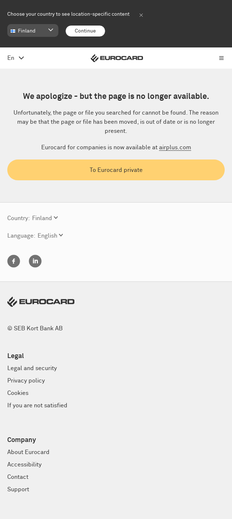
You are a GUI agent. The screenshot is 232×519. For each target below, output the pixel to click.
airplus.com (175, 147)
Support (18, 489)
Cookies (17, 393)
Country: (18, 218)
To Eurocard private (116, 170)
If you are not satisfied (37, 405)
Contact (17, 477)
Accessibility (24, 465)
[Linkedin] (35, 266)
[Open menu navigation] (221, 58)
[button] (32, 30)
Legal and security (32, 368)
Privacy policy (26, 381)
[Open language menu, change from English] (15, 58)
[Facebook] (13, 266)
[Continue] (85, 31)
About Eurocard (28, 452)
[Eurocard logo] (117, 58)
